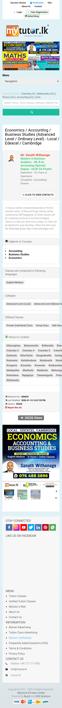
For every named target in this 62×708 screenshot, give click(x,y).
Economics (15, 257)
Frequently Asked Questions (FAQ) (27, 643)
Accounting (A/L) (25, 97)
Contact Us (14, 617)
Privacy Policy (15, 653)
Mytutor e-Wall (16, 606)
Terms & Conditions (19, 648)
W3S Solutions (43, 696)
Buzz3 (27, 696)
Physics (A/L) (9, 97)
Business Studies (19, 254)
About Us (13, 611)
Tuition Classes (16, 596)
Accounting (15, 251)
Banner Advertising (18, 627)
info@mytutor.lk (19, 669)
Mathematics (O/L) (46, 93)
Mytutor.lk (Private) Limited (30, 693)
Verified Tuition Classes (21, 601)
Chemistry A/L (28, 93)
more (38, 97)
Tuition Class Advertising (21, 632)
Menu (5, 75)
